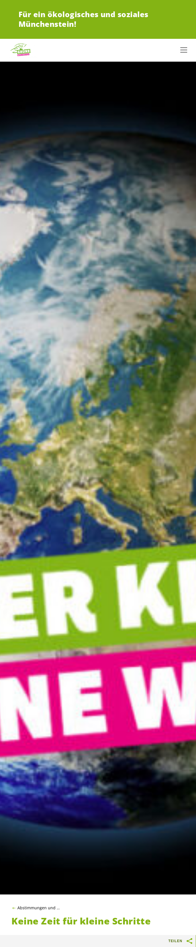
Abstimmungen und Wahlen (40, 908)
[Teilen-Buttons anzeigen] (189, 941)
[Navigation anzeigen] (183, 50)
